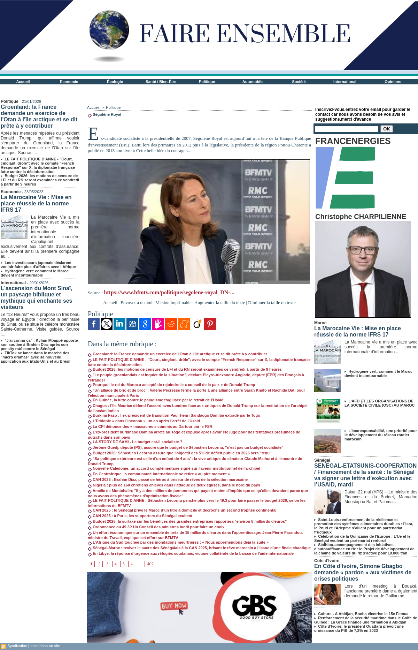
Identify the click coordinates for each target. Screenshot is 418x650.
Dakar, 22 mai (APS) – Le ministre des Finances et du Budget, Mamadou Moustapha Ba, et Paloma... (381, 497)
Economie (69, 82)
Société (299, 82)
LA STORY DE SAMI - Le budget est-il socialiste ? (135, 442)
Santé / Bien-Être (161, 82)
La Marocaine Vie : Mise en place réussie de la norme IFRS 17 (36, 203)
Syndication (17, 646)
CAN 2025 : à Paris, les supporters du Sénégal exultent (140, 516)
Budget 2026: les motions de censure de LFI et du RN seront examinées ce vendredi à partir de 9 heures (40, 180)
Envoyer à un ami (137, 302)
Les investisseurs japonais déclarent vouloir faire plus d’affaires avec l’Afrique (38, 264)
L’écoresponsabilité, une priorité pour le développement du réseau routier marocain (381, 435)
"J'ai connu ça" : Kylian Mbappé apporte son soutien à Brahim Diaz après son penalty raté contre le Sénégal (39, 344)
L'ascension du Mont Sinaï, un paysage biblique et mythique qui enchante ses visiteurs (36, 297)
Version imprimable (174, 302)
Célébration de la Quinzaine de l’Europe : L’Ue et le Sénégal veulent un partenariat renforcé (362, 538)
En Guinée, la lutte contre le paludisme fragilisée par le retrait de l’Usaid (155, 400)
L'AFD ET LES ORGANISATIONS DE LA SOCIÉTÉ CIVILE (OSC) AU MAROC (380, 403)
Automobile (253, 82)
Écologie (115, 82)
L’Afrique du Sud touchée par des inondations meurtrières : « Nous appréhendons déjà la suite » (178, 542)
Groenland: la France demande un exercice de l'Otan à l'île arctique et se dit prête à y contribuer (39, 116)
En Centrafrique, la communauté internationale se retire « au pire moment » (159, 474)
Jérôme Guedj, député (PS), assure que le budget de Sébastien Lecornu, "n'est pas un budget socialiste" (185, 447)
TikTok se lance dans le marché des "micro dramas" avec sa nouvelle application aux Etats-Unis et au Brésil (35, 357)
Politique (207, 82)
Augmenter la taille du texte (219, 302)
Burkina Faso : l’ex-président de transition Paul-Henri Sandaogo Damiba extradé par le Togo (174, 415)
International (344, 82)
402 (150, 564)
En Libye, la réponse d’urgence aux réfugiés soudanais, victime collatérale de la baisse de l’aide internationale (191, 553)
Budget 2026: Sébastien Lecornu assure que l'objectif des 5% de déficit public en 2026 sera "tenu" (179, 453)
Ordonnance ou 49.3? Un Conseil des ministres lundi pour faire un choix (156, 527)
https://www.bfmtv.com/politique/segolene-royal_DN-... (169, 292)
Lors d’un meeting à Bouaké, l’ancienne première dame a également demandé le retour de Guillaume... (381, 591)
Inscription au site (45, 646)
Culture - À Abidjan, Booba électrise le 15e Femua (363, 614)
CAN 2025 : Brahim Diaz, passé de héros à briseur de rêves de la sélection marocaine (168, 479)
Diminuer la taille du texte (271, 302)
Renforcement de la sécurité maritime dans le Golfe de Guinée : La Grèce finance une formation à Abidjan (365, 620)
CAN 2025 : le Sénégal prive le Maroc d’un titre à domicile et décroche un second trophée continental (182, 510)
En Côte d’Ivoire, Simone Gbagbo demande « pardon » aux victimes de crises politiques (362, 572)
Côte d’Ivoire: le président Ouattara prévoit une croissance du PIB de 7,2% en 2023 (359, 628)
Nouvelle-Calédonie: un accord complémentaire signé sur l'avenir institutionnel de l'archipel (174, 468)
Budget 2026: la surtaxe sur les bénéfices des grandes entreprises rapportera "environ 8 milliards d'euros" (187, 521)
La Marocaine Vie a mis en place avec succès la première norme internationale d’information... (381, 347)
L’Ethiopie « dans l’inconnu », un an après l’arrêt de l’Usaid (144, 421)
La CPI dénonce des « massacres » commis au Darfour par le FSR (150, 426)
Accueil (23, 82)
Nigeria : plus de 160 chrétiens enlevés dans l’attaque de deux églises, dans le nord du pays (174, 485)
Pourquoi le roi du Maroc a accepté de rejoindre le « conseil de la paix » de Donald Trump (171, 385)
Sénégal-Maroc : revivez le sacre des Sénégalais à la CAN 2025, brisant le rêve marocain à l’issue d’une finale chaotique (199, 548)
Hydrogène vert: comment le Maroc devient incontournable (35, 273)
